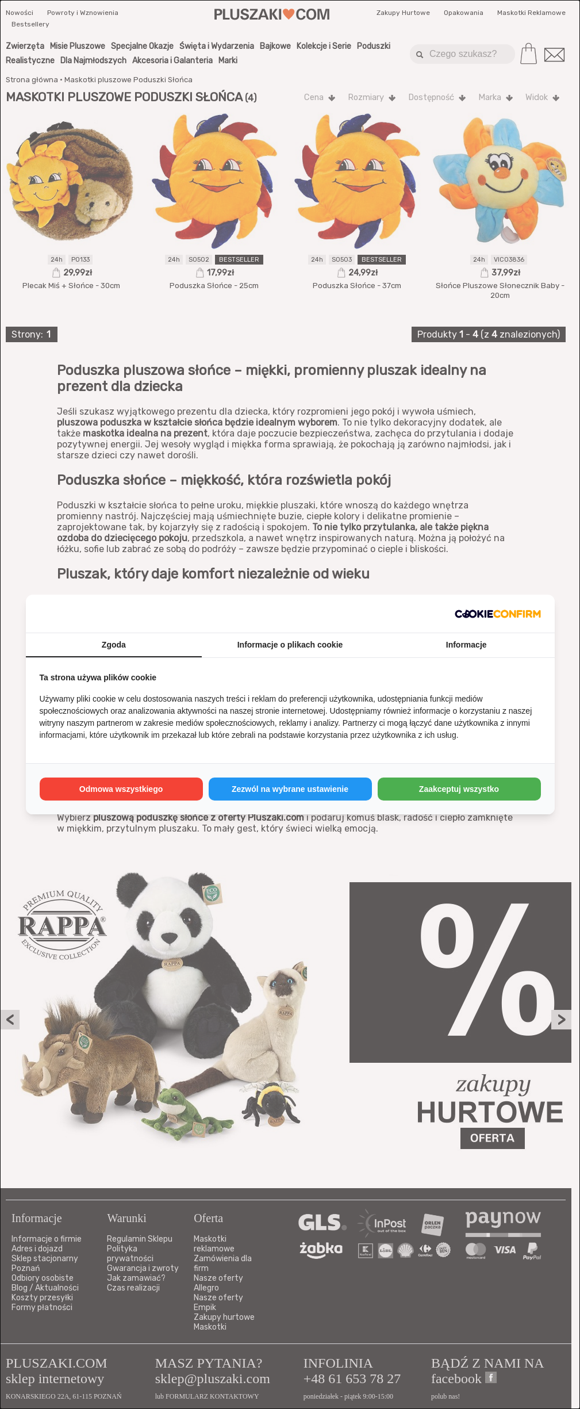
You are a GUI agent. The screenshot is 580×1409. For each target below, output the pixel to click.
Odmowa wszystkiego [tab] (121, 789)
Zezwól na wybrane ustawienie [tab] (290, 789)
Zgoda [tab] (114, 644)
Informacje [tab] (466, 644)
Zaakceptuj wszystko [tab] (459, 789)
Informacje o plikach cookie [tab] (290, 644)
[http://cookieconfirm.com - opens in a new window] (498, 613)
